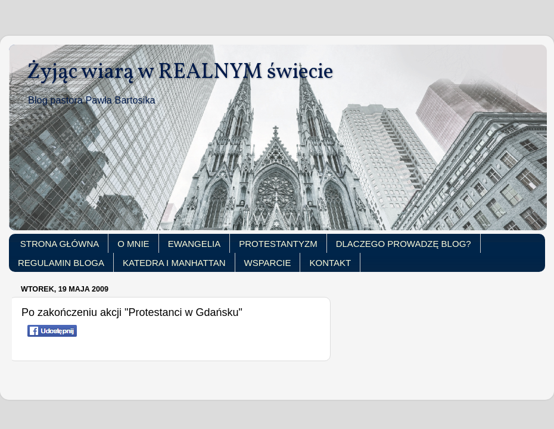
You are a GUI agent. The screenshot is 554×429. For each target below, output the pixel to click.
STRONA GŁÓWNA (59, 244)
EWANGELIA (194, 244)
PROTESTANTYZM (278, 244)
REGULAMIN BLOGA (61, 263)
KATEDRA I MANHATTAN (174, 263)
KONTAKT (330, 263)
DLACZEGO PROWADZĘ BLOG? (403, 244)
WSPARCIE (267, 263)
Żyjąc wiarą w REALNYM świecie (180, 72)
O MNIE (133, 244)
